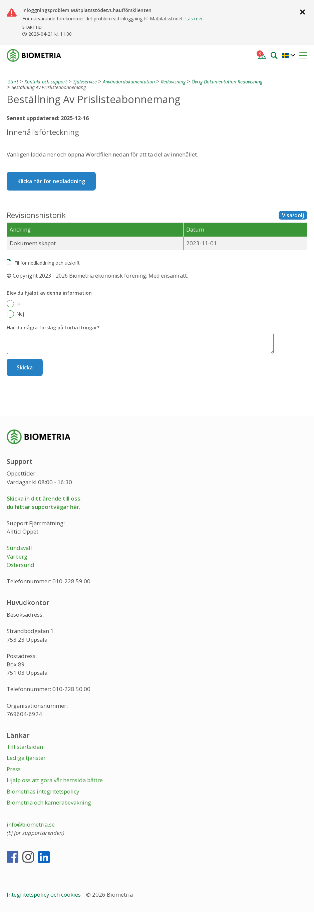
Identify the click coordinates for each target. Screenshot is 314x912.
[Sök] (274, 55)
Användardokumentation (129, 81)
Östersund (20, 565)
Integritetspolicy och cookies (44, 894)
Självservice (85, 81)
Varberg (17, 556)
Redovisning (173, 81)
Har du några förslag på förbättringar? (53, 327)
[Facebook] (12, 860)
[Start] (12, 81)
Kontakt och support (45, 81)
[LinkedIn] (44, 860)
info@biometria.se (31, 824)
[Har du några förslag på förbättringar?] (140, 343)
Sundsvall (19, 548)
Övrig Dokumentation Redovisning (227, 81)
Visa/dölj (293, 215)
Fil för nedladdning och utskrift (47, 263)
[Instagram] (28, 860)
